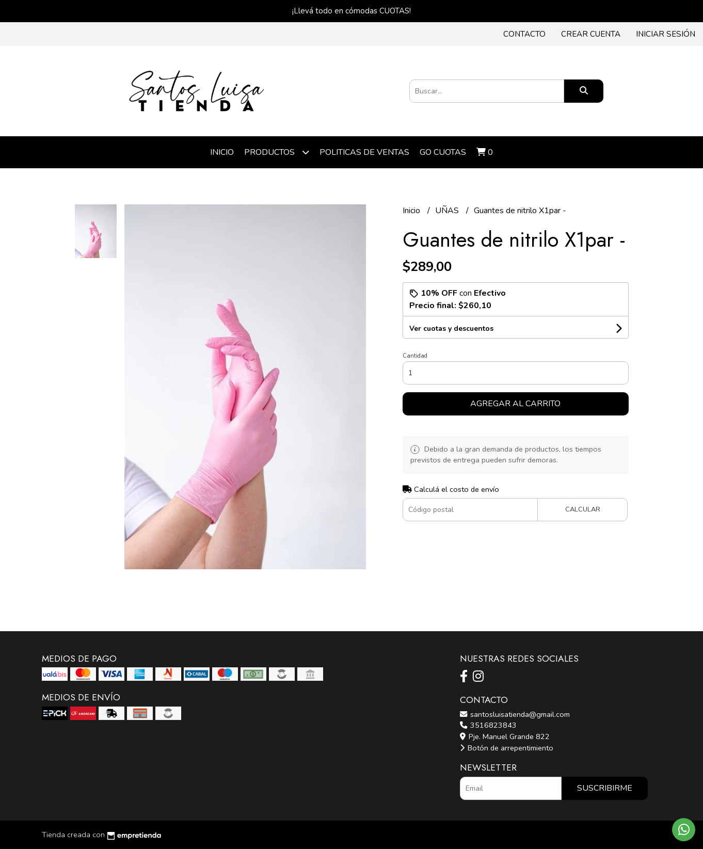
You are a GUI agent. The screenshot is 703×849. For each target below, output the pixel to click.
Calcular (582, 509)
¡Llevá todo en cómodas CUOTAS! (351, 11)
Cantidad (415, 356)
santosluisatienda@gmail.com (515, 714)
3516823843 (488, 725)
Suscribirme (604, 788)
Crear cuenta (590, 34)
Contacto (524, 34)
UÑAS (448, 210)
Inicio (222, 152)
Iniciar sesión (665, 34)
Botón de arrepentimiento (506, 748)
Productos (276, 152)
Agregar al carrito (515, 403)
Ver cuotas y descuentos (451, 328)
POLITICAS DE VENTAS (364, 152)
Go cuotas (443, 152)
